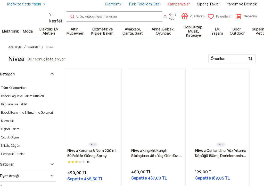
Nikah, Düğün (10, 146)
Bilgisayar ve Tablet (14, 104)
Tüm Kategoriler (13, 88)
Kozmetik (7, 121)
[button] (246, 16)
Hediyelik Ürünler (12, 154)
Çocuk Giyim (10, 137)
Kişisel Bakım (10, 129)
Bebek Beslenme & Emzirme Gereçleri (27, 112)
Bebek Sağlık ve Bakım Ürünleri (22, 96)
